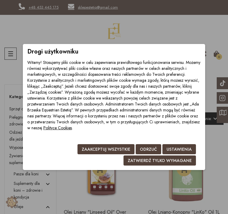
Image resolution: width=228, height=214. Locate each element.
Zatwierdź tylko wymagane (160, 160)
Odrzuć (148, 149)
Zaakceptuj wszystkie (106, 149)
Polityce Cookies (57, 128)
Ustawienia (179, 149)
